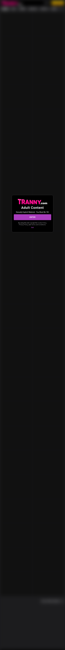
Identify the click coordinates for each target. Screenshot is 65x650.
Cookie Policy (42, 223)
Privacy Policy (23, 225)
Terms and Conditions (38, 225)
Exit (32, 227)
